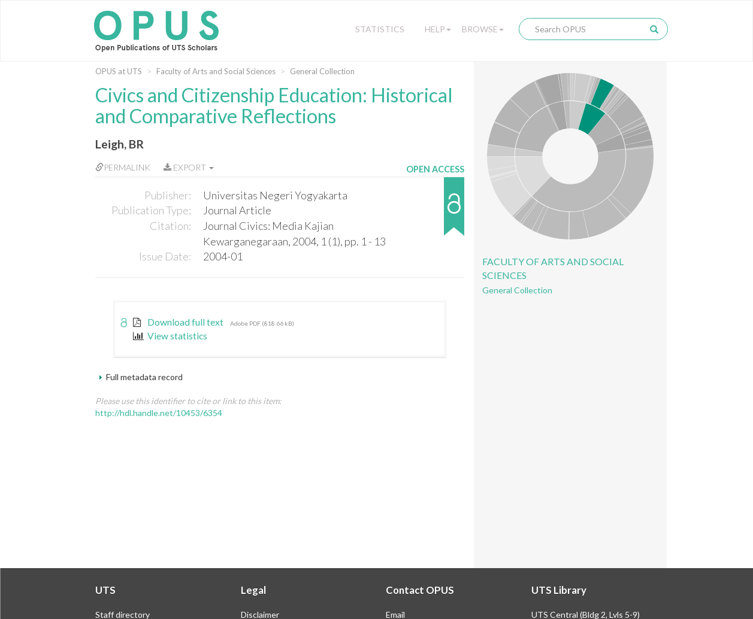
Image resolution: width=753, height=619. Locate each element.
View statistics (170, 335)
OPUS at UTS (118, 71)
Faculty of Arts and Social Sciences (216, 71)
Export (189, 167)
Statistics (379, 29)
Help (438, 29)
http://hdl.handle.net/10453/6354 (158, 413)
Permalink (122, 167)
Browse (483, 29)
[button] (435, 212)
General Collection (322, 71)
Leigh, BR (119, 144)
